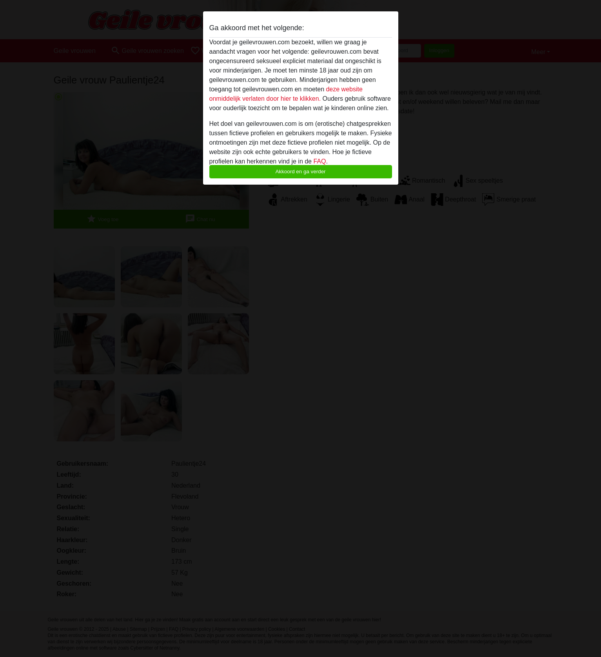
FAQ (319, 161)
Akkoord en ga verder (300, 171)
